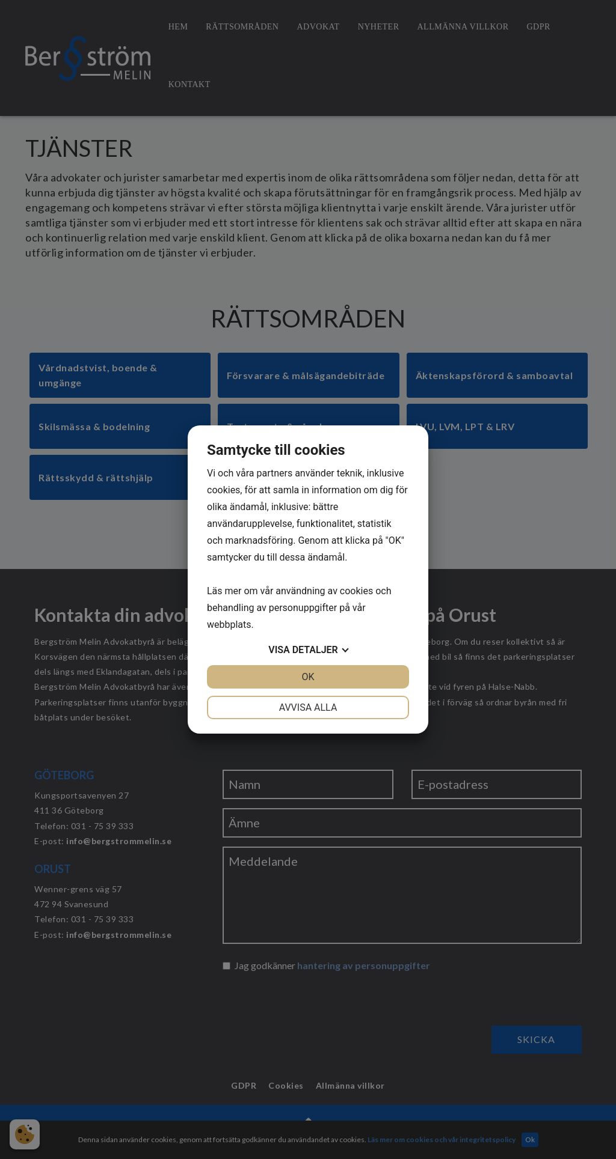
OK (307, 677)
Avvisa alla (308, 707)
